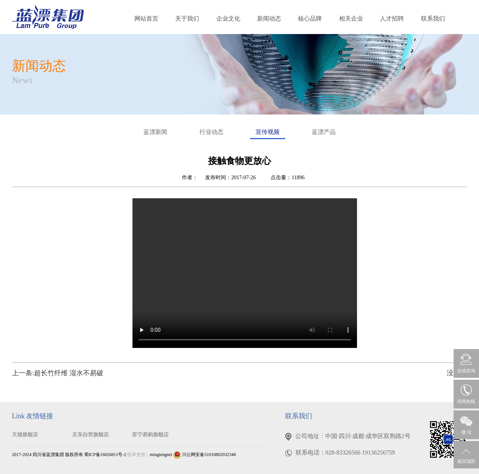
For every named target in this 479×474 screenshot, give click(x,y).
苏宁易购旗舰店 (150, 434)
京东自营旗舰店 (90, 434)
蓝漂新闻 (155, 132)
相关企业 (351, 18)
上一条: (57, 373)
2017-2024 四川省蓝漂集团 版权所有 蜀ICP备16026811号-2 (69, 454)
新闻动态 (269, 18)
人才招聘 (392, 18)
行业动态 (211, 132)
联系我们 (433, 18)
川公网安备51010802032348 (204, 454)
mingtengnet (161, 454)
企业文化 (228, 18)
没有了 (457, 373)
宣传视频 (267, 134)
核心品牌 (310, 18)
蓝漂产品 (324, 132)
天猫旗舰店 (25, 434)
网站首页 (146, 18)
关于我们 (187, 18)
